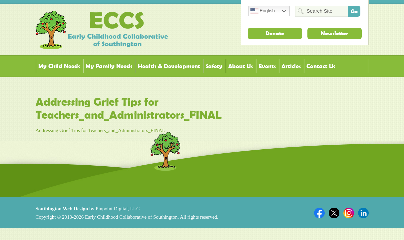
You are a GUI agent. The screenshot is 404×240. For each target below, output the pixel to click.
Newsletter (334, 33)
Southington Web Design (62, 208)
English (262, 11)
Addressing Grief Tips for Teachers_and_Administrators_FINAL (100, 130)
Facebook (319, 213)
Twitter (334, 213)
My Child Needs (59, 66)
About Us (240, 66)
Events (267, 66)
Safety (214, 66)
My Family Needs (109, 66)
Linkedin (363, 213)
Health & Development (169, 66)
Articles (291, 66)
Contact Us (320, 66)
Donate (274, 33)
